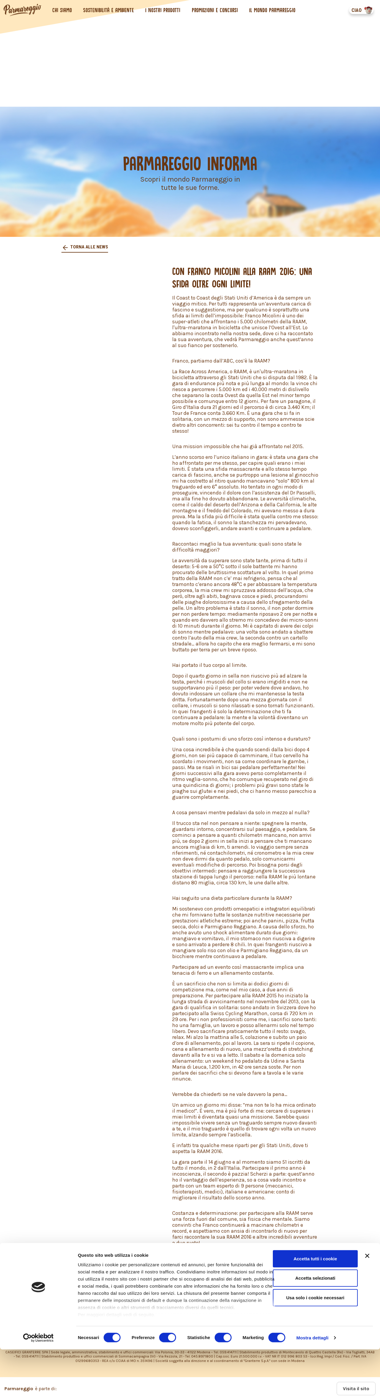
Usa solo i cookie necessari (315, 1348)
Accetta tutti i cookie (315, 1309)
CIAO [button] (355, 10)
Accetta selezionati (315, 1328)
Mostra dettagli (312, 1388)
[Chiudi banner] (367, 1306)
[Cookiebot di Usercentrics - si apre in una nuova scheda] (38, 1388)
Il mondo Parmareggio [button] (273, 10)
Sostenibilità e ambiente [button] (109, 10)
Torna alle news (89, 247)
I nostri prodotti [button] (163, 10)
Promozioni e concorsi (216, 10)
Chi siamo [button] (63, 10)
